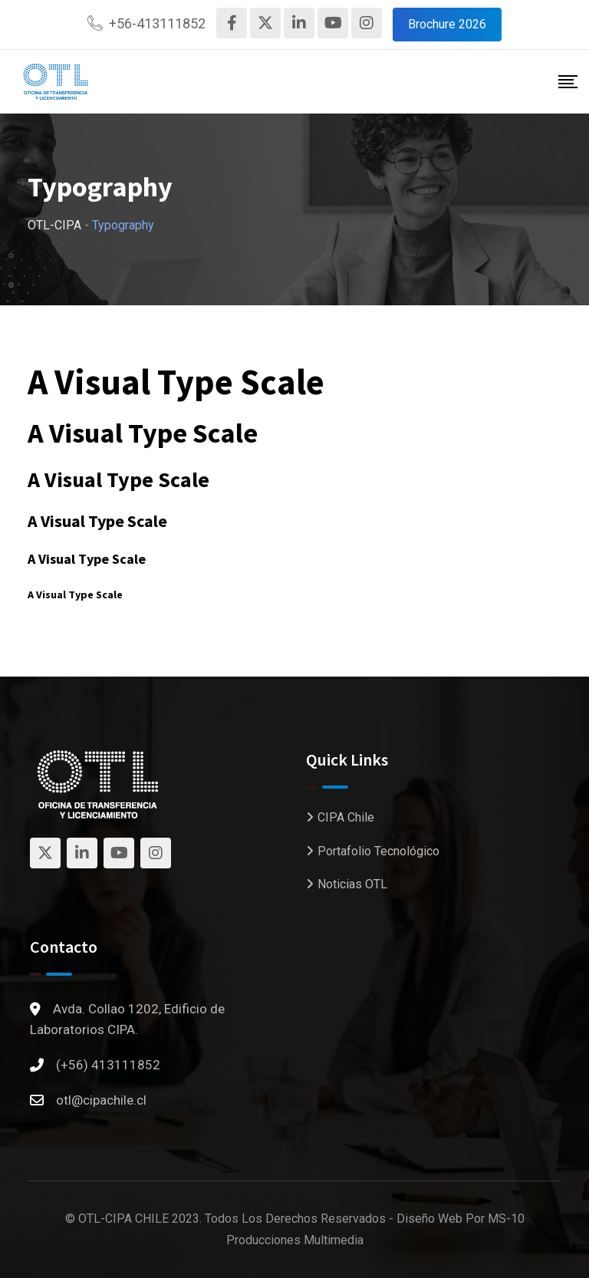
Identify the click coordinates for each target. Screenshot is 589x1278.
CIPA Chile (346, 817)
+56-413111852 (157, 23)
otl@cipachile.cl (101, 1100)
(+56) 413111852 (108, 1064)
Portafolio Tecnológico (378, 851)
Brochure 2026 (447, 24)
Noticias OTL (352, 884)
